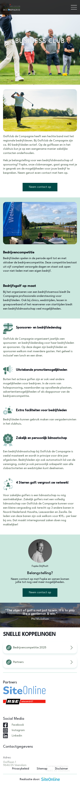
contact (46, 173)
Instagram (18, 741)
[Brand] (35, 7)
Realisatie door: (40, 779)
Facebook (18, 736)
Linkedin (17, 747)
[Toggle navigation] (74, 7)
